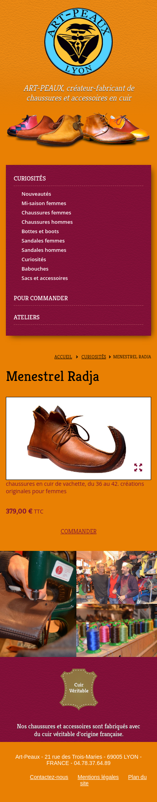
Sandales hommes (44, 249)
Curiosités (34, 259)
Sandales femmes (43, 240)
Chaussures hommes (47, 221)
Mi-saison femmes (44, 203)
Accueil (63, 357)
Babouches (35, 268)
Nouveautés (36, 193)
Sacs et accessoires (45, 277)
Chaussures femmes (46, 212)
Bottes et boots (40, 231)
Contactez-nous (49, 777)
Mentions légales (98, 777)
